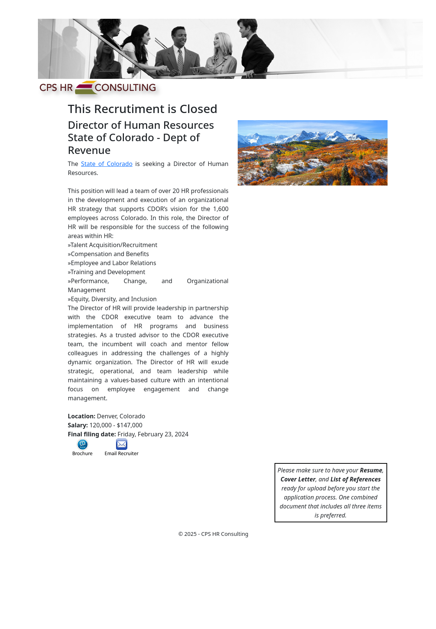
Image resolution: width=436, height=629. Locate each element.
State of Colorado (107, 164)
